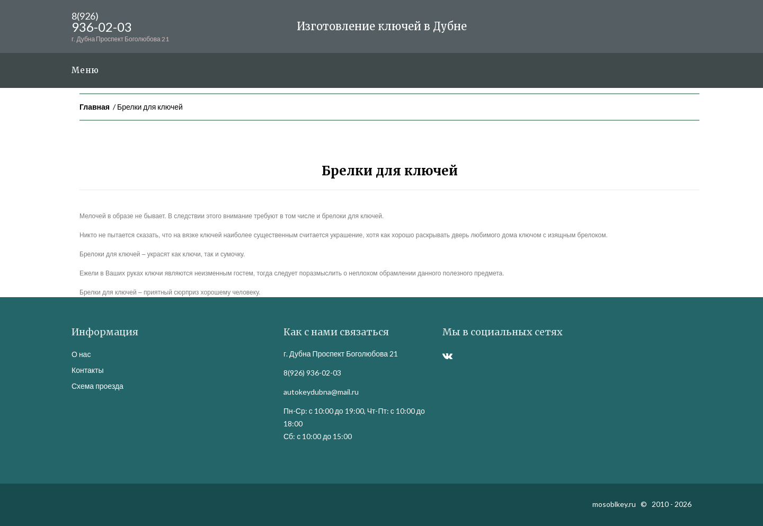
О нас (81, 354)
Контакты (87, 370)
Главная (94, 106)
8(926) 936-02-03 (312, 372)
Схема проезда (97, 385)
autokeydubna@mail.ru (321, 391)
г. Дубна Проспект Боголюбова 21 (340, 353)
